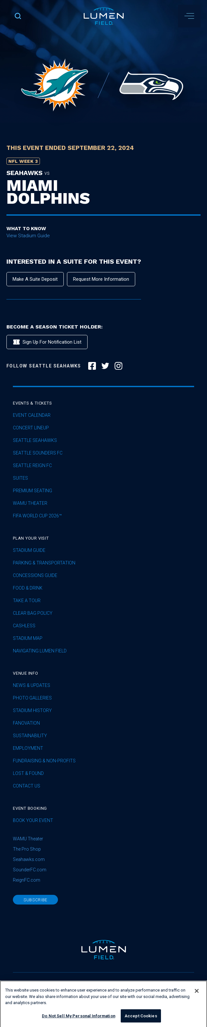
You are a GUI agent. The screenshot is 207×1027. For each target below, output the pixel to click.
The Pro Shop (27, 849)
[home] (103, 16)
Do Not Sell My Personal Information (78, 1020)
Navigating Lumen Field (40, 651)
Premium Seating (32, 491)
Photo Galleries (32, 698)
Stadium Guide (29, 550)
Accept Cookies (141, 1020)
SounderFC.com (29, 869)
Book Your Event (33, 820)
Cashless (24, 626)
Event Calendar (32, 415)
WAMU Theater (30, 503)
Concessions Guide (35, 575)
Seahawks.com (29, 859)
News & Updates (31, 685)
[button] (189, 16)
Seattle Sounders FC (37, 453)
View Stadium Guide (28, 236)
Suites (20, 478)
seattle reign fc (32, 466)
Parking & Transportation (44, 563)
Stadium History (32, 711)
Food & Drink (27, 588)
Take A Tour (27, 601)
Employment (28, 748)
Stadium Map (27, 638)
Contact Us (26, 786)
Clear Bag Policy (32, 613)
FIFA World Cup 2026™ (37, 516)
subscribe (35, 899)
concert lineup (31, 428)
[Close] (197, 995)
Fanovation (26, 723)
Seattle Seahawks (35, 440)
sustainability (30, 736)
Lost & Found (28, 773)
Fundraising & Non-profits (44, 761)
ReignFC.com (26, 880)
